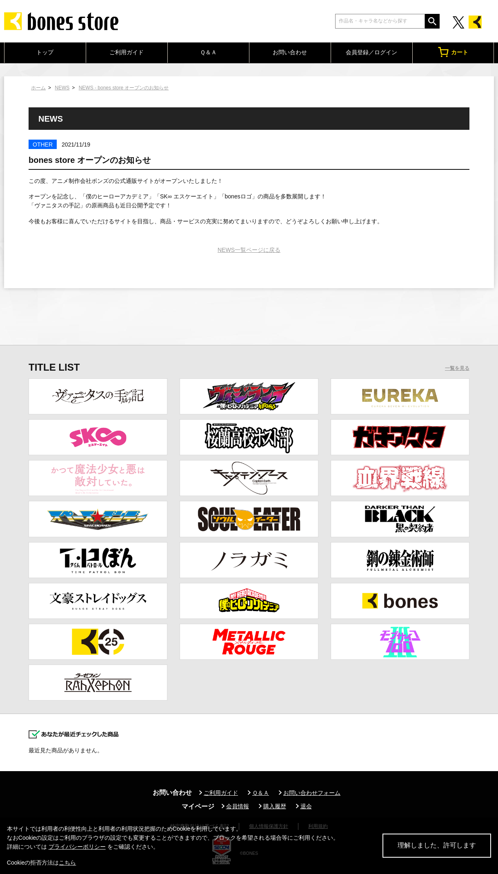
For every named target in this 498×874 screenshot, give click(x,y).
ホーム (38, 88)
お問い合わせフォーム (311, 792)
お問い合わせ (290, 52)
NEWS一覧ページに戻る (249, 250)
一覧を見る (457, 368)
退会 (306, 806)
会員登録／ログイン (371, 52)
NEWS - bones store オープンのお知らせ (124, 88)
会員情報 (237, 806)
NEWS (62, 88)
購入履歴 (274, 806)
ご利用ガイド (126, 52)
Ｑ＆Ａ (208, 52)
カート (453, 52)
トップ (44, 52)
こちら (67, 862)
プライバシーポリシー (77, 846)
